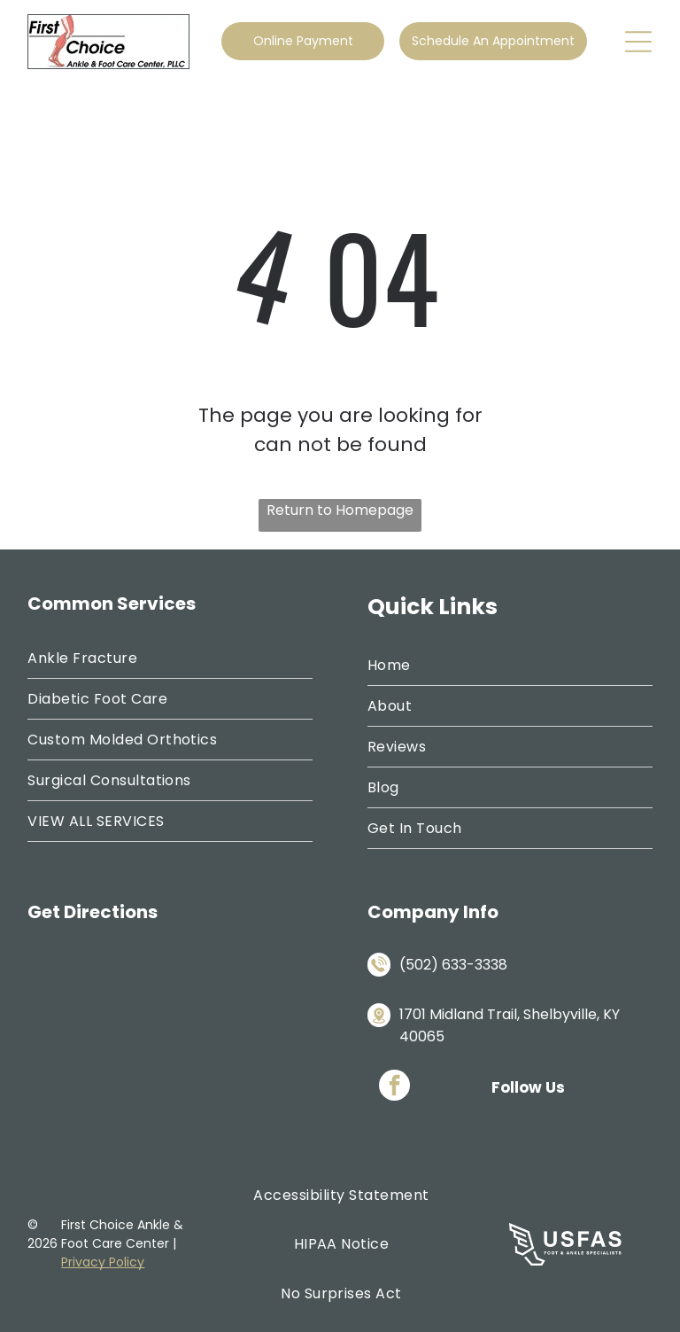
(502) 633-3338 (453, 964)
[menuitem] (170, 658)
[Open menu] (638, 41)
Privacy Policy (102, 1262)
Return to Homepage (340, 510)
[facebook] (394, 1087)
